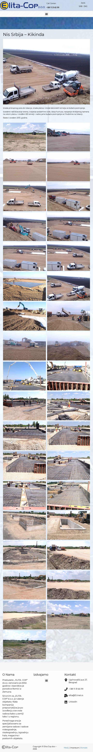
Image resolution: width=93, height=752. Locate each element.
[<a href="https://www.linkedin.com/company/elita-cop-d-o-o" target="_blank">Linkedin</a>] (65, 702)
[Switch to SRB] (80, 6)
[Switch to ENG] (85, 6)
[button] (47, 14)
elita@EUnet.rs (76, 695)
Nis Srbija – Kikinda (23, 34)
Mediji (66, 748)
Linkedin (73, 702)
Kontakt (84, 748)
